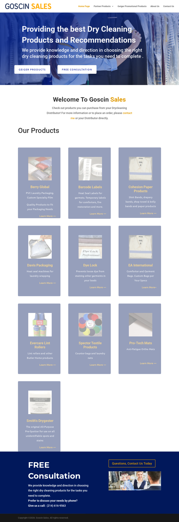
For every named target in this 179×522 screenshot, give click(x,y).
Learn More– (149, 291)
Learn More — (148, 217)
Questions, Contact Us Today (132, 463)
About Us (154, 6)
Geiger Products (32, 69)
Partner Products (102, 6)
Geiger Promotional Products (132, 6)
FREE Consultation (77, 69)
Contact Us (168, 6)
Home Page (84, 6)
